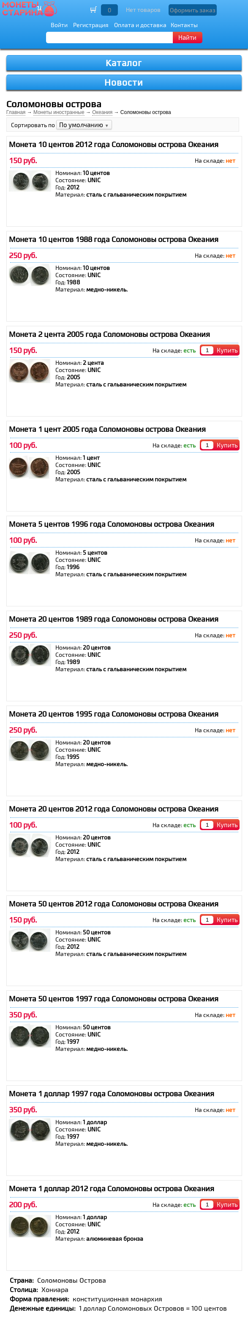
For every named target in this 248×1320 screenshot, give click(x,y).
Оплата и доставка (140, 24)
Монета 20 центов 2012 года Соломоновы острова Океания (113, 808)
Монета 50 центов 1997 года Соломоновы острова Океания (113, 998)
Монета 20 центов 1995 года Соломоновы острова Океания (113, 713)
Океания (102, 112)
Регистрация (91, 24)
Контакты (184, 24)
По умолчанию (84, 124)
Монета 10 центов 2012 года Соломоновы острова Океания (113, 144)
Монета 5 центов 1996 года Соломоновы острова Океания (111, 524)
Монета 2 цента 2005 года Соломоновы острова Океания (109, 334)
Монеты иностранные (58, 112)
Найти (187, 37)
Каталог (124, 63)
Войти (59, 24)
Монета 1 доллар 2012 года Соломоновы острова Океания (111, 1188)
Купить (227, 350)
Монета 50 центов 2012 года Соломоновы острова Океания (113, 903)
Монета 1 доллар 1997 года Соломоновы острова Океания (111, 1093)
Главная (16, 112)
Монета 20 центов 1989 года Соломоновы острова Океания (113, 618)
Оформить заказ (192, 10)
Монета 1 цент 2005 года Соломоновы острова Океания (107, 429)
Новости (123, 82)
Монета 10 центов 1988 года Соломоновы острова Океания (113, 239)
